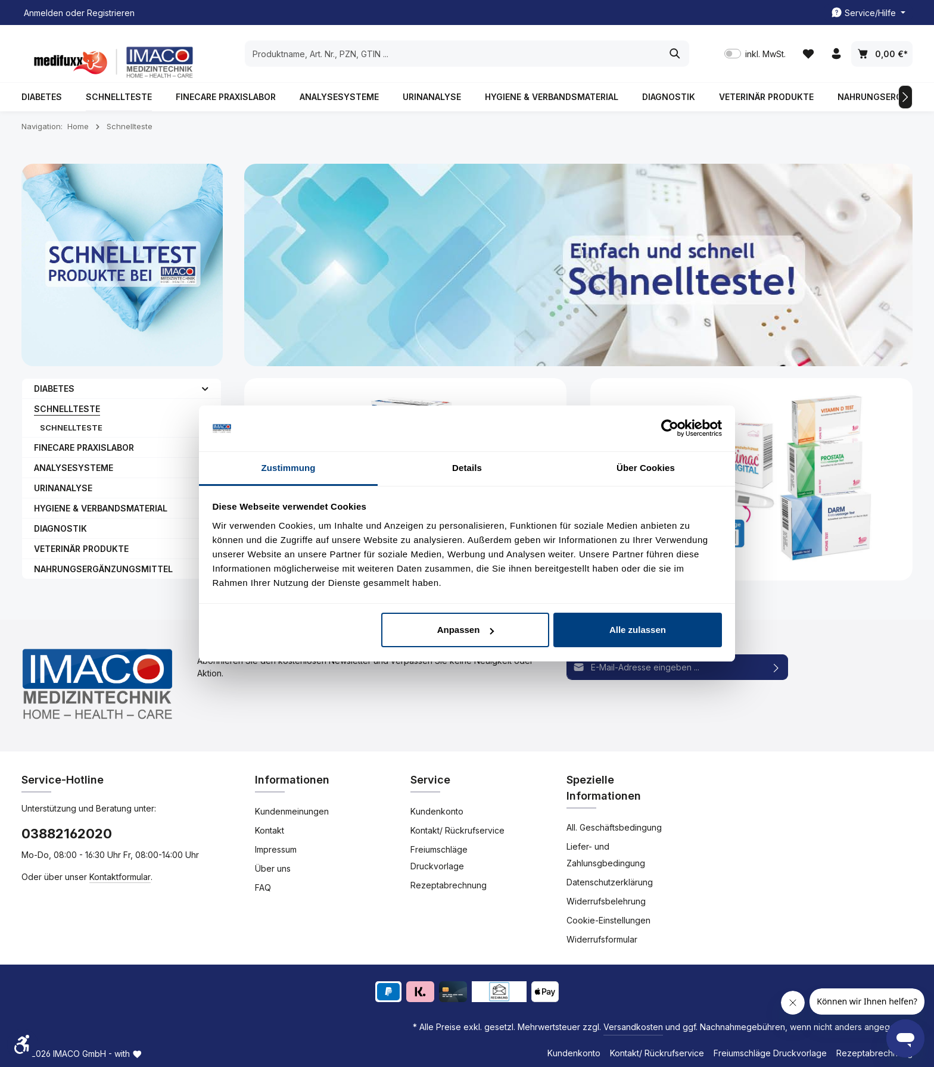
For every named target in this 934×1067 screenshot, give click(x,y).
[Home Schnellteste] (751, 479)
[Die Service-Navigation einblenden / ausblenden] (868, 12)
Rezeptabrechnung (448, 885)
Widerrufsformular (601, 939)
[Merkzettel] (808, 54)
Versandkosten (633, 1027)
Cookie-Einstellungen (608, 920)
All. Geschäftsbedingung (614, 827)
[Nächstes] (905, 97)
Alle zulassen (637, 630)
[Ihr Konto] (836, 54)
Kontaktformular (120, 877)
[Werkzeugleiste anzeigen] (22, 1044)
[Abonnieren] (776, 667)
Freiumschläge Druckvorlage (439, 857)
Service (430, 779)
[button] (205, 388)
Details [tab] (467, 468)
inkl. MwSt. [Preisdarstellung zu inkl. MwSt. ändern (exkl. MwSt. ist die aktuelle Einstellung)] (755, 54)
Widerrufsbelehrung (606, 901)
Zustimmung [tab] (288, 468)
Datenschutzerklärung (609, 882)
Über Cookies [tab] (646, 468)
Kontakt (269, 830)
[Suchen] (675, 53)
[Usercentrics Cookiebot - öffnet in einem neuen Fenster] (670, 429)
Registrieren (111, 13)
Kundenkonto (436, 811)
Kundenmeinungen (292, 811)
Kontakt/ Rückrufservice (457, 830)
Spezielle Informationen (603, 787)
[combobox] (453, 53)
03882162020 (66, 833)
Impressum (276, 849)
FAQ (263, 887)
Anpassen (465, 630)
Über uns (273, 868)
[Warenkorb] (882, 54)
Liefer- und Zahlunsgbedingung (605, 854)
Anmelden (43, 13)
